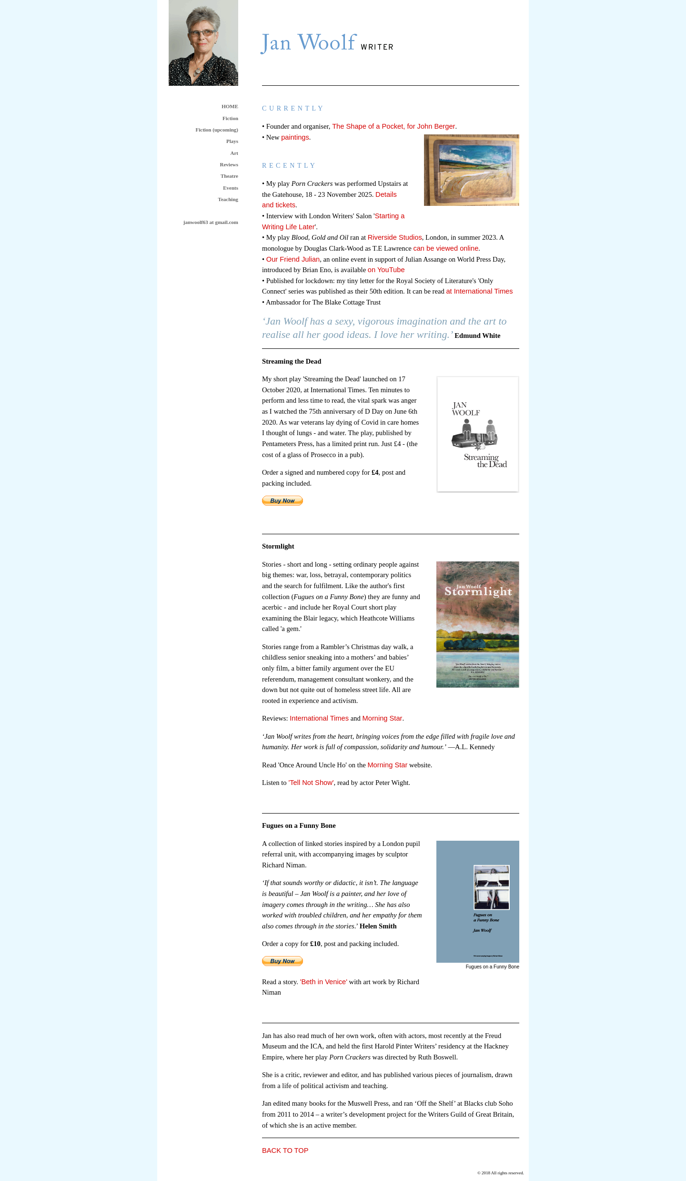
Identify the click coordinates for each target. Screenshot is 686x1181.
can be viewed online (445, 248)
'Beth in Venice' (323, 982)
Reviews (229, 164)
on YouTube (386, 270)
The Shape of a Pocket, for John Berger (393, 126)
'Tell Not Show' (310, 782)
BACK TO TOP (285, 1150)
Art (235, 153)
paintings (295, 137)
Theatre (229, 176)
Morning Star (383, 718)
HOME (230, 106)
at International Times (479, 291)
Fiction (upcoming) (216, 129)
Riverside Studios (395, 237)
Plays (232, 141)
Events (230, 188)
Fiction (230, 118)
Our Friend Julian (293, 259)
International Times (319, 718)
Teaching (228, 199)
